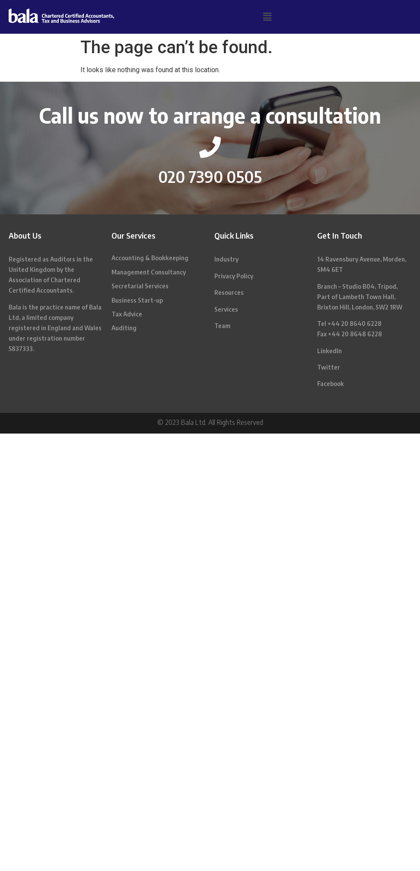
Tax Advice (126, 314)
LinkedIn (329, 350)
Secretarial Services (140, 286)
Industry (226, 259)
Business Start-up (137, 300)
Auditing (124, 328)
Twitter (328, 367)
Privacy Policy (233, 276)
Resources (229, 292)
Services (226, 309)
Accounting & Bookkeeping (149, 258)
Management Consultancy (148, 272)
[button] (267, 17)
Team (222, 325)
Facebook (330, 383)
